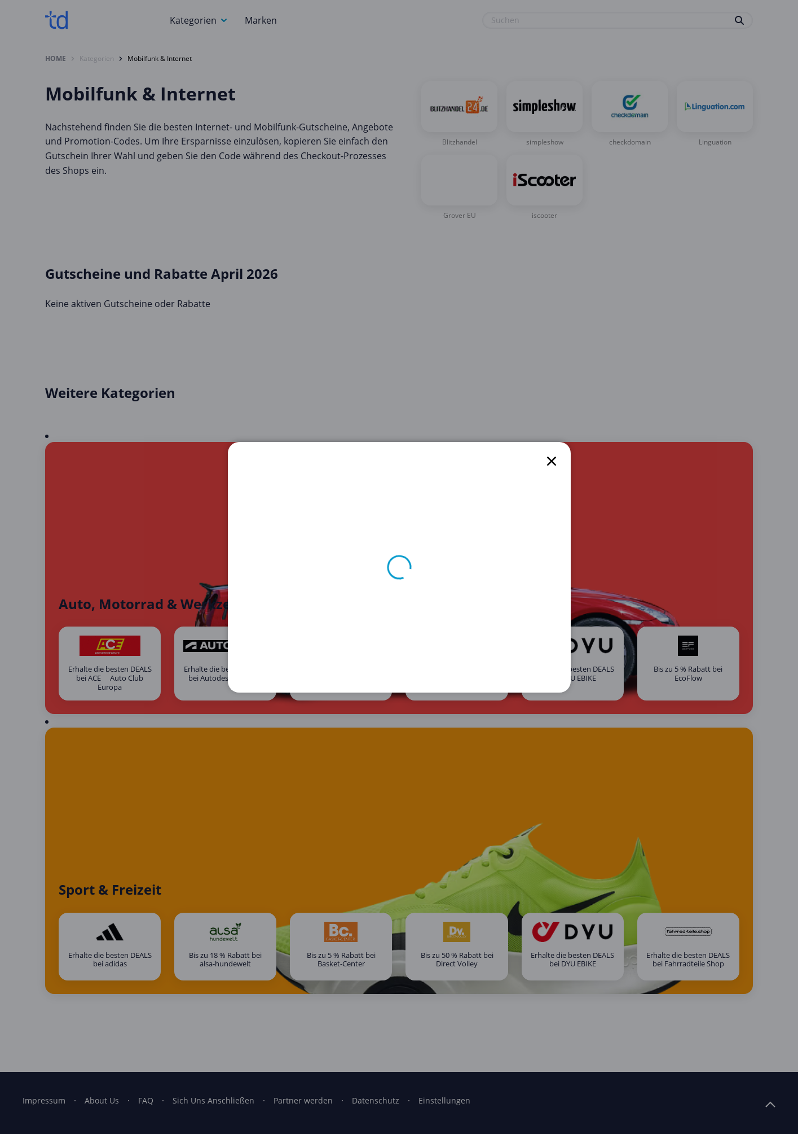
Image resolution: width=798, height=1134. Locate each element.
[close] (551, 461)
